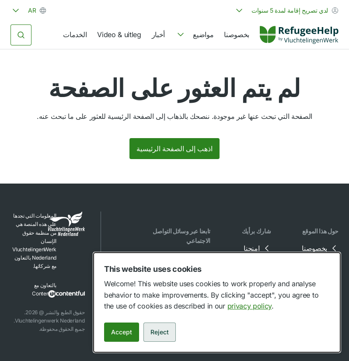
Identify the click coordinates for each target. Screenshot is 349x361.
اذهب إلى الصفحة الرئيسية (174, 148)
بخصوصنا (236, 34)
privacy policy (249, 306)
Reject (159, 332)
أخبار (158, 34)
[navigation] (194, 35)
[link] (299, 35)
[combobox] (286, 10)
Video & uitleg (119, 34)
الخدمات (75, 34)
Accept (121, 332)
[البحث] (20, 34)
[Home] (299, 35)
